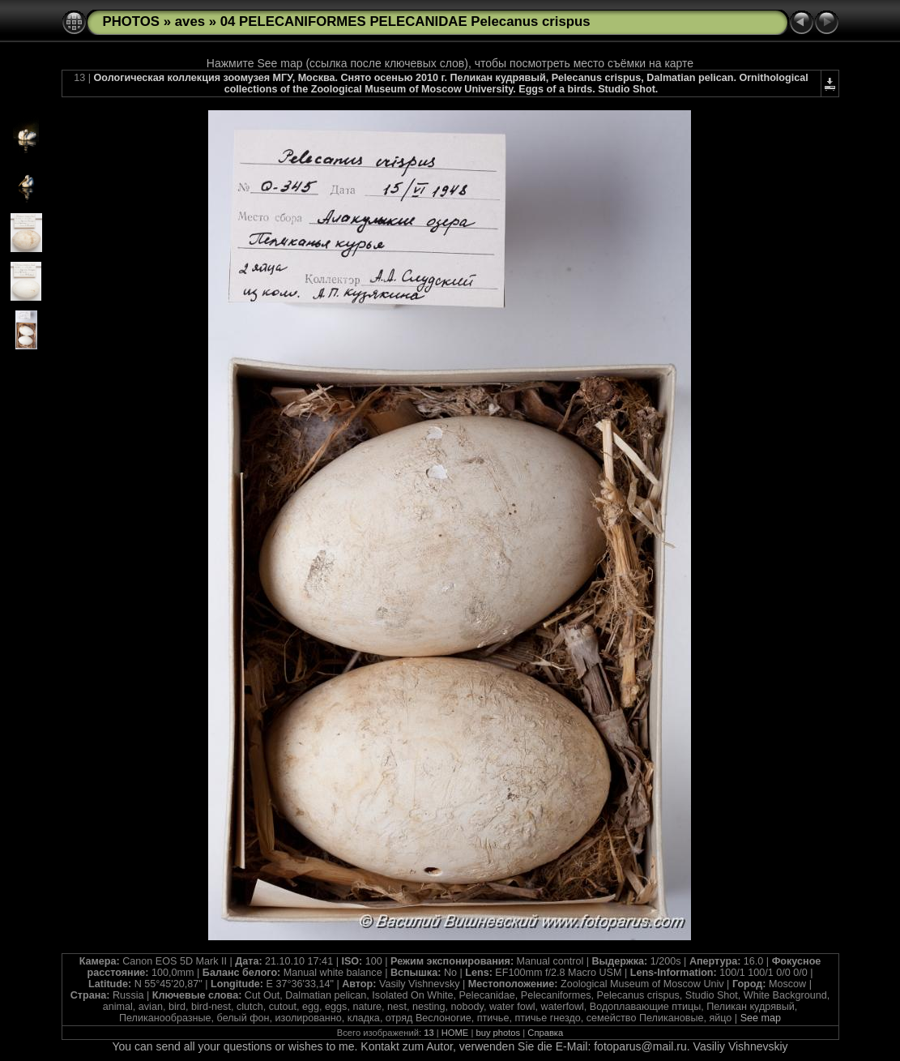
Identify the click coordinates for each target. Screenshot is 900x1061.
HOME (455, 1032)
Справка (545, 1032)
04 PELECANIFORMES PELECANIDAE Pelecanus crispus (405, 21)
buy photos (498, 1032)
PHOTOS (131, 21)
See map (760, 1018)
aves (190, 21)
